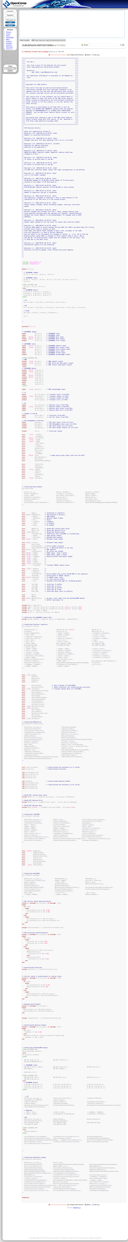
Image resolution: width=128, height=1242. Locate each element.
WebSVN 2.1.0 (76, 1207)
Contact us (9, 48)
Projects (8, 32)
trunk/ (35, 52)
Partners (9, 45)
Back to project (24, 40)
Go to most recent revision (58, 55)
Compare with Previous (76, 55)
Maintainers (9, 47)
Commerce (9, 43)
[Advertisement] (10, 57)
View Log (96, 55)
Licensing (8, 41)
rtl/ (40, 52)
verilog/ (45, 52)
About (8, 35)
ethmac (61, 45)
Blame (88, 55)
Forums (8, 34)
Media (7, 39)
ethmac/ (28, 52)
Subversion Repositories (38, 45)
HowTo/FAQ (10, 37)
